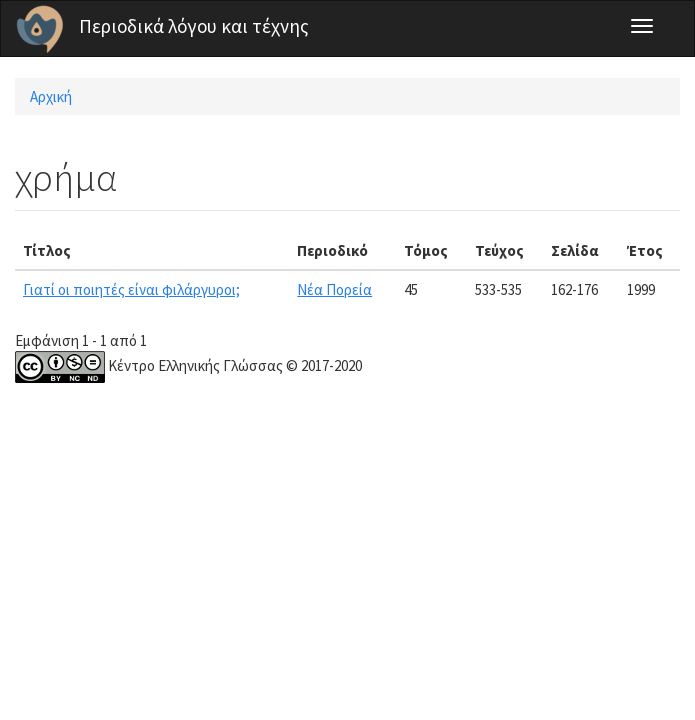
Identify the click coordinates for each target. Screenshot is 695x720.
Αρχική (51, 96)
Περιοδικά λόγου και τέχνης (194, 26)
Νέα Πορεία (334, 289)
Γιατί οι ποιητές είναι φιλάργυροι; (131, 289)
